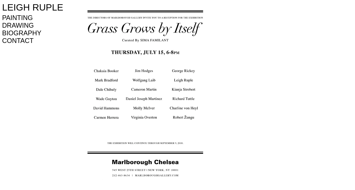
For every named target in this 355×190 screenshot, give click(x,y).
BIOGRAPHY (21, 33)
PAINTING (17, 17)
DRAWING (18, 25)
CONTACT (18, 40)
